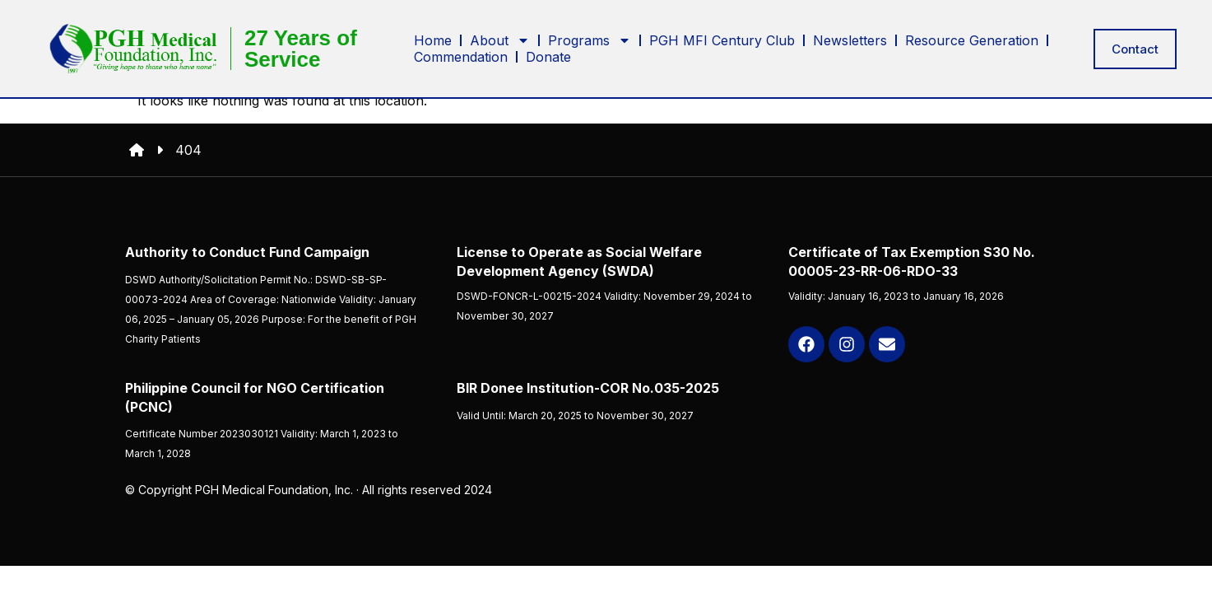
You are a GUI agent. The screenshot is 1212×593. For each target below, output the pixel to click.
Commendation (461, 55)
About (500, 38)
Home (433, 38)
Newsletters (850, 38)
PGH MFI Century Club (722, 38)
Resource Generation (971, 38)
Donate (548, 55)
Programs (589, 38)
